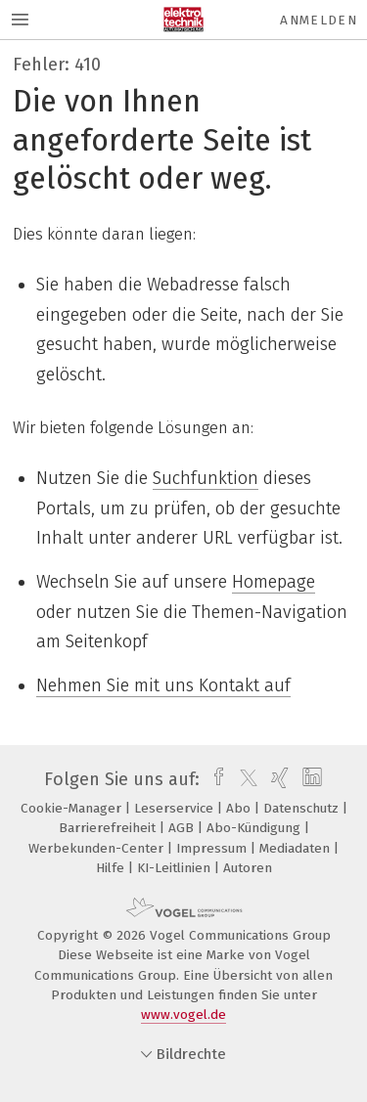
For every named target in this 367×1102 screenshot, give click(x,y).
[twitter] (243, 779)
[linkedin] (310, 779)
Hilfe (112, 868)
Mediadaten (296, 848)
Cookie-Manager (73, 808)
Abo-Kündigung (255, 827)
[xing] (277, 779)
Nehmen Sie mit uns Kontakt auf (163, 685)
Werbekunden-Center (97, 848)
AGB (183, 827)
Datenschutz (303, 808)
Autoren (247, 868)
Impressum (213, 848)
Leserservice (175, 808)
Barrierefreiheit (109, 827)
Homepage (273, 582)
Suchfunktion (205, 478)
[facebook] (214, 779)
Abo (240, 808)
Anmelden (318, 20)
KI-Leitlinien (175, 868)
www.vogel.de (183, 1014)
